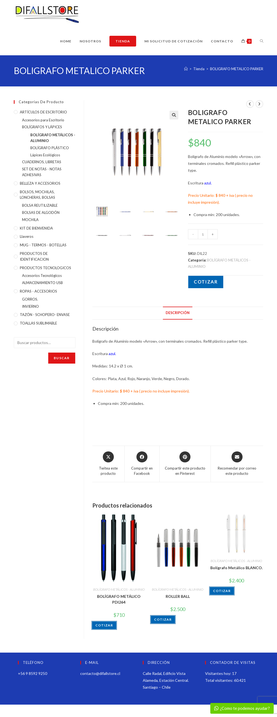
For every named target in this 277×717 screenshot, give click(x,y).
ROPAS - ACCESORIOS (38, 291)
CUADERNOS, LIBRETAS (41, 162)
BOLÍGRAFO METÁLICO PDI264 (119, 599)
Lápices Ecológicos (45, 155)
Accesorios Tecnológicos (42, 275)
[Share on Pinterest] (185, 463)
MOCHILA (30, 219)
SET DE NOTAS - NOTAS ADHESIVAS (41, 172)
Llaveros (26, 236)
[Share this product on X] (108, 463)
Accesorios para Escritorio (43, 120)
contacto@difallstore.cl (100, 673)
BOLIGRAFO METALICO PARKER (236, 69)
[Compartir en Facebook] (142, 463)
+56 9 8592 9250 (32, 673)
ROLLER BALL (178, 596)
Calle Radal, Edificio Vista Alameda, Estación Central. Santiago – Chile (166, 680)
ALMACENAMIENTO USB (42, 282)
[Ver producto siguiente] (259, 104)
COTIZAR (206, 282)
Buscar (61, 358)
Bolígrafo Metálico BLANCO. (236, 567)
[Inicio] (186, 69)
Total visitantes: (219, 680)
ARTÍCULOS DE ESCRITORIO (43, 112)
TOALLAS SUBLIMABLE (38, 323)
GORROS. (30, 299)
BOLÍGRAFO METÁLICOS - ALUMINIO (119, 589)
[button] (174, 115)
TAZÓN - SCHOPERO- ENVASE (45, 314)
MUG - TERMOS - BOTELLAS (43, 245)
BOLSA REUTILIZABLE (40, 205)
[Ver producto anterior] (250, 104)
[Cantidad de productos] (203, 234)
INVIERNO (30, 306)
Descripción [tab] (178, 313)
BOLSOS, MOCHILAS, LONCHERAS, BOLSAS (37, 195)
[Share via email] (237, 463)
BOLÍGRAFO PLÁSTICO (49, 148)
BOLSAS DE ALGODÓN (41, 212)
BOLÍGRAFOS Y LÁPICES (42, 127)
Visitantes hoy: (218, 673)
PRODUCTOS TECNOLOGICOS (45, 268)
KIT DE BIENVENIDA (36, 228)
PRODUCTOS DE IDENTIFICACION (34, 256)
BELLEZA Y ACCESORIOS (40, 183)
